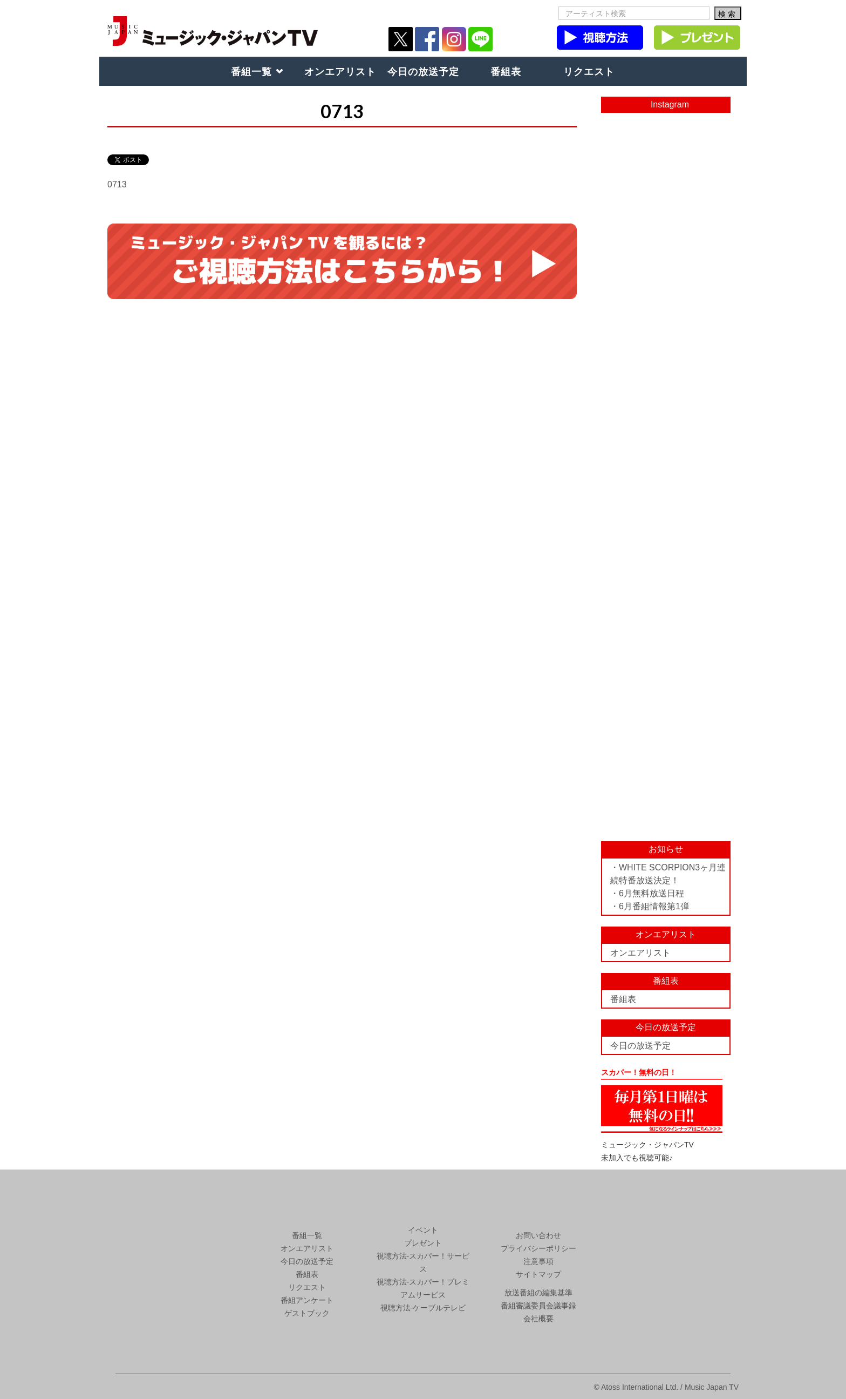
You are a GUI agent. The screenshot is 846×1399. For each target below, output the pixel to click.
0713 (117, 184)
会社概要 (538, 1318)
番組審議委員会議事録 (538, 1305)
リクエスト (589, 71)
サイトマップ (538, 1274)
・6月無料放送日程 (647, 893)
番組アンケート (307, 1300)
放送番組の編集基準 (538, 1292)
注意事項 (538, 1261)
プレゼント (423, 1243)
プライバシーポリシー (538, 1248)
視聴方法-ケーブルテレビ (423, 1307)
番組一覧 (251, 71)
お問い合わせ (538, 1235)
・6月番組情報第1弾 (649, 906)
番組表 (505, 71)
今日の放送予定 (423, 71)
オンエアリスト (340, 71)
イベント (423, 1230)
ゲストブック (307, 1313)
